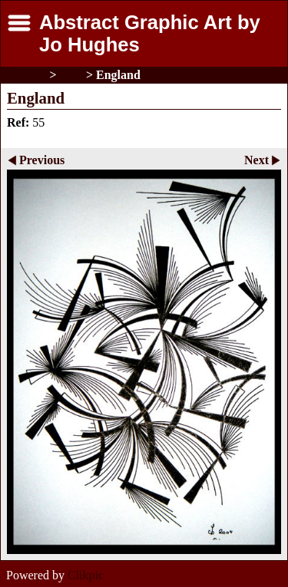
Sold (71, 74)
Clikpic (86, 575)
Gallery (27, 74)
